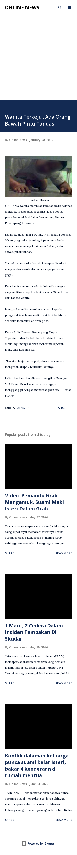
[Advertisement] (38, 59)
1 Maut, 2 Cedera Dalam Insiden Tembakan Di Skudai (34, 632)
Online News (22, 7)
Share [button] (62, 408)
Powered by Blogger (39, 843)
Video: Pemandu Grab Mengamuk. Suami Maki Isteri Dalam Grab (34, 502)
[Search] (59, 7)
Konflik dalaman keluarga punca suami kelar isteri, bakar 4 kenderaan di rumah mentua (37, 765)
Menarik (22, 408)
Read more (63, 553)
